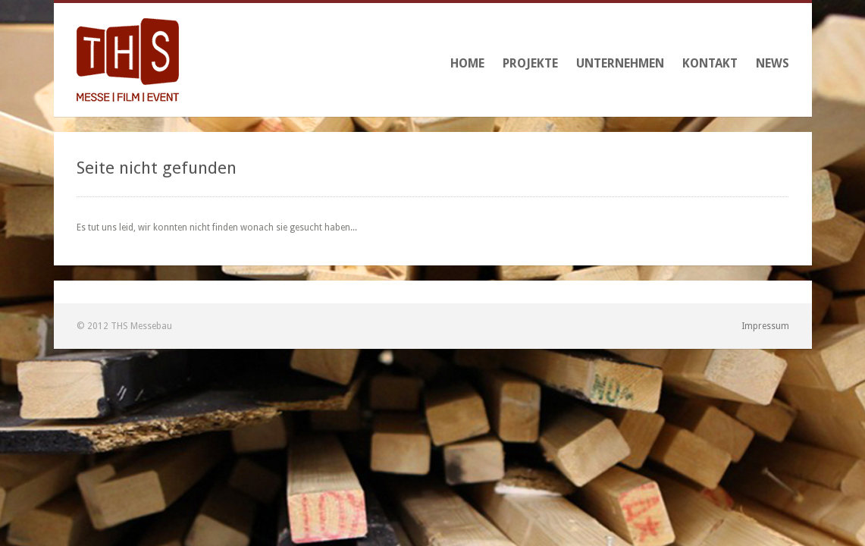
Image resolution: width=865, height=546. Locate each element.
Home (467, 63)
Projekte (530, 63)
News (772, 63)
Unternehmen (620, 63)
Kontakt (710, 63)
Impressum (765, 326)
